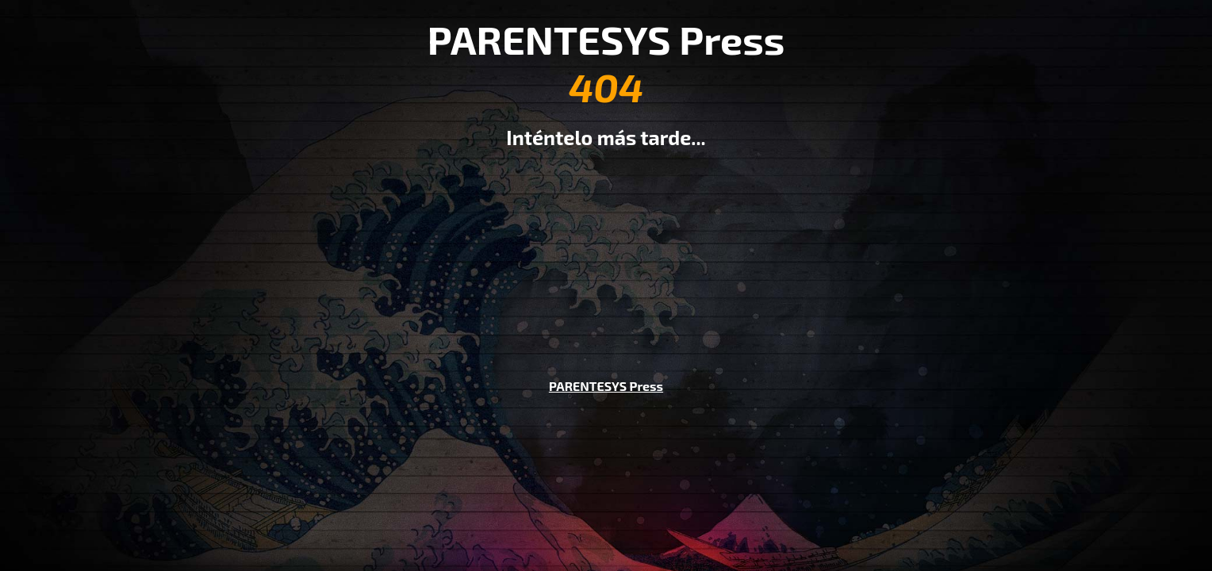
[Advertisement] (606, 252)
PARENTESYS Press (606, 385)
